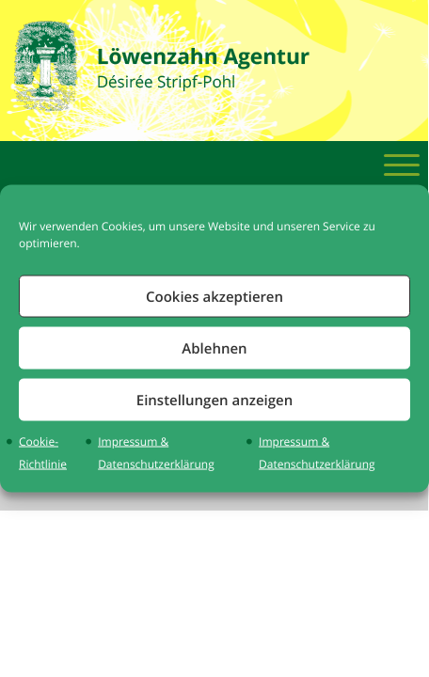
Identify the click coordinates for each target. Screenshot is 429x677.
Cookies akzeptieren (214, 296)
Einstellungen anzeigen (214, 399)
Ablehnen (214, 347)
